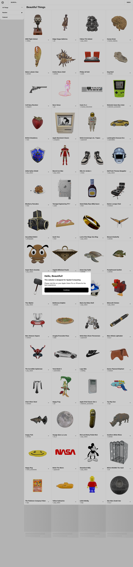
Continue (66, 290)
